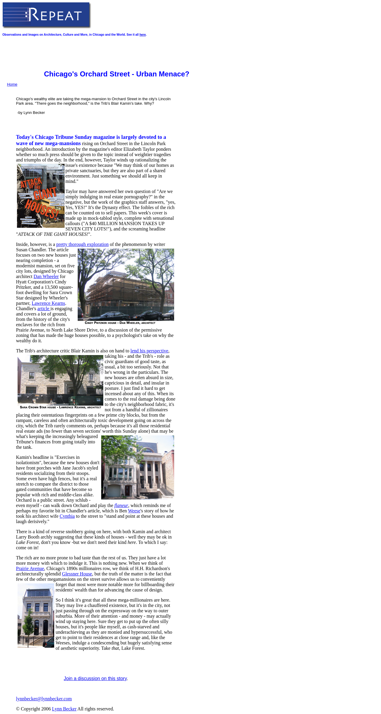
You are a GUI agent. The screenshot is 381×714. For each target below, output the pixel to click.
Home (12, 84)
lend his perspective (149, 350)
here (143, 34)
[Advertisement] (110, 53)
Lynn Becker (64, 708)
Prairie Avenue (30, 568)
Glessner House (77, 573)
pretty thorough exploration (82, 244)
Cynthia (67, 516)
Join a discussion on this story (95, 678)
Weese (134, 510)
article (44, 308)
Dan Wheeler (46, 276)
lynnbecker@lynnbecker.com (44, 698)
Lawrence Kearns (48, 303)
